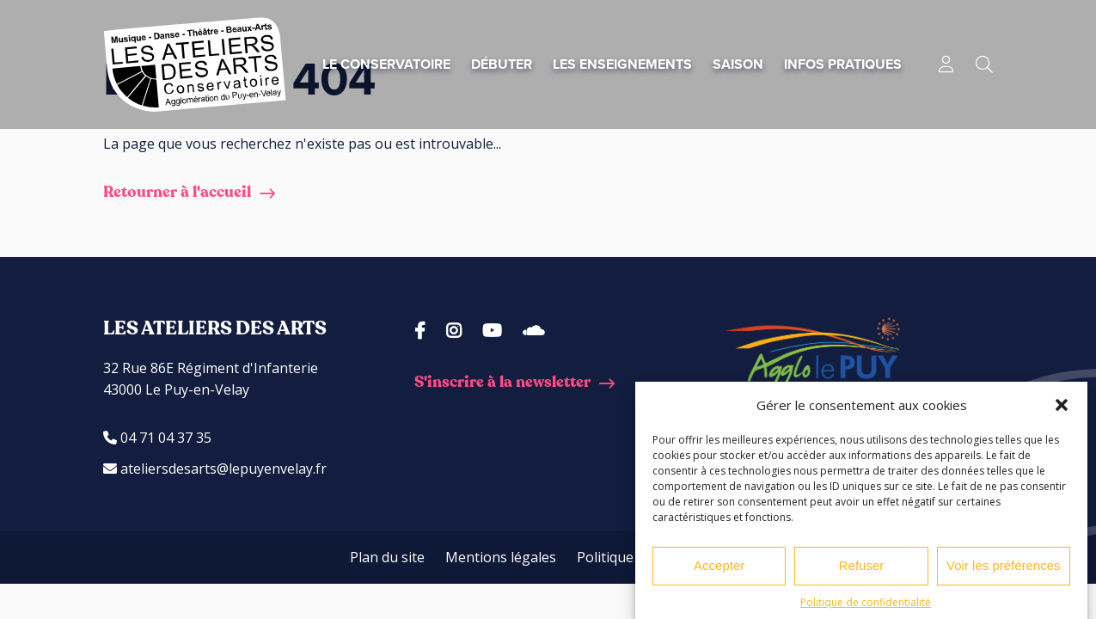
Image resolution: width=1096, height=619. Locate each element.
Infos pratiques (843, 64)
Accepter (719, 570)
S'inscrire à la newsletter (502, 382)
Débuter (501, 64)
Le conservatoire (386, 64)
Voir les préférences (1003, 570)
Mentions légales (500, 557)
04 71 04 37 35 (157, 437)
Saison (738, 64)
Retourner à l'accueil (177, 192)
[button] (1061, 409)
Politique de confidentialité (865, 606)
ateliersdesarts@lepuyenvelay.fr (215, 468)
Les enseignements (622, 64)
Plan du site (387, 557)
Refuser (862, 570)
